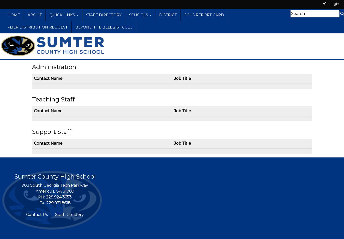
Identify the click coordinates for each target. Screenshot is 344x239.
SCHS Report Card (204, 15)
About (35, 15)
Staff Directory (103, 15)
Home (13, 15)
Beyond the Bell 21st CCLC (103, 27)
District (168, 15)
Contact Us (37, 214)
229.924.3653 (59, 197)
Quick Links (63, 15)
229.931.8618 (58, 203)
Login (331, 3)
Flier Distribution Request (37, 27)
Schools (140, 15)
